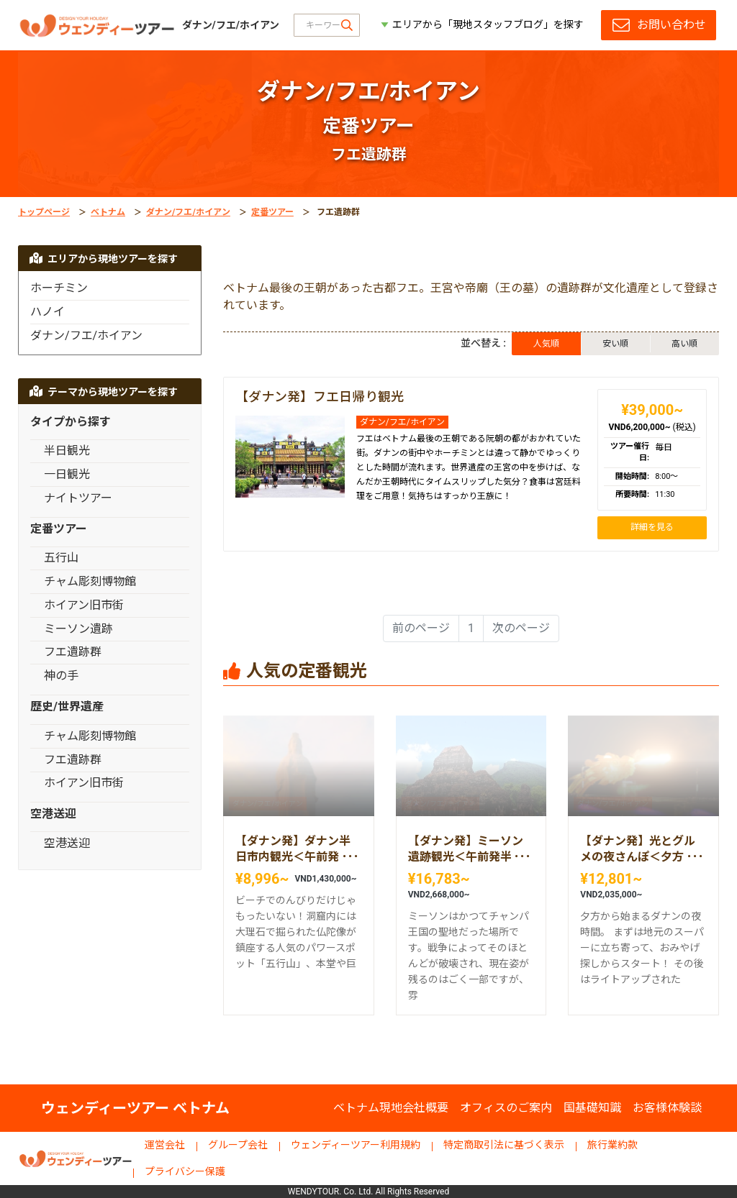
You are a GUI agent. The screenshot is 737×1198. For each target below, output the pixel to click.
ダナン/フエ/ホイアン (188, 212)
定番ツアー (272, 212)
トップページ (44, 212)
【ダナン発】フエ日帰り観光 (319, 396)
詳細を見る (652, 527)
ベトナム (108, 212)
